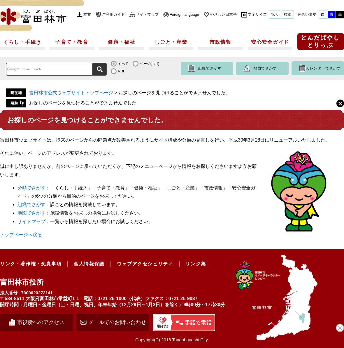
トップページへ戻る (21, 234)
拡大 (275, 14)
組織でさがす (209, 68)
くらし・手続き (22, 42)
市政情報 (220, 42)
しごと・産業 (171, 42)
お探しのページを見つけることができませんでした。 (85, 102)
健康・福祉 (121, 42)
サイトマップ (147, 14)
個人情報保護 (89, 263)
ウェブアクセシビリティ (145, 263)
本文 (87, 14)
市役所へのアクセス (40, 322)
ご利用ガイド (113, 14)
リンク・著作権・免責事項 (31, 263)
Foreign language (184, 14)
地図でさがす (265, 68)
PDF (121, 71)
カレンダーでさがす (323, 68)
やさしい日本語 (223, 14)
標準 (288, 14)
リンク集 (195, 263)
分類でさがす (31, 187)
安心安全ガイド (270, 42)
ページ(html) (149, 64)
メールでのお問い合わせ (117, 322)
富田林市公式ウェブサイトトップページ (71, 92)
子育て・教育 (71, 42)
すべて (123, 64)
